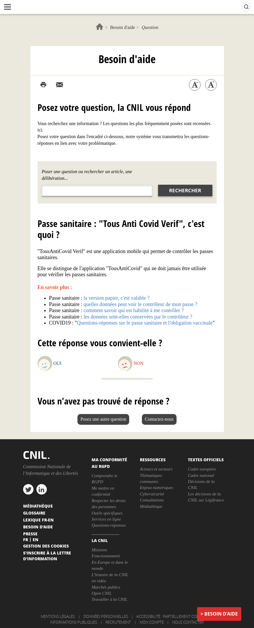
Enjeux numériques (156, 487)
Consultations (152, 500)
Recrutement (118, 622)
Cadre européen (202, 469)
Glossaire (34, 513)
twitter (28, 489)
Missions (99, 550)
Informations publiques (73, 622)
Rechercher (185, 190)
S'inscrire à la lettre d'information (47, 555)
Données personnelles (106, 616)
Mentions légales (58, 616)
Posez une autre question (103, 419)
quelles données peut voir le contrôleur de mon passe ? (140, 304)
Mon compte (152, 622)
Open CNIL (102, 593)
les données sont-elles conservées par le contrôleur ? (138, 317)
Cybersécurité (152, 494)
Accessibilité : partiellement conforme (174, 616)
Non (139, 363)
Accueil (99, 26)
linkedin (41, 489)
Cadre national (201, 475)
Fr (25, 539)
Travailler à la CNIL (109, 599)
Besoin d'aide (122, 27)
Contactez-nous (159, 419)
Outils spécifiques (107, 513)
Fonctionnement (106, 556)
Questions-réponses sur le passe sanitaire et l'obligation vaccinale (145, 323)
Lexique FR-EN (38, 520)
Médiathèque (151, 506)
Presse (30, 534)
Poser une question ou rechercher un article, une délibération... (87, 175)
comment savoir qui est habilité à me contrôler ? (134, 310)
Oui (57, 363)
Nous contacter (188, 622)
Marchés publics (106, 587)
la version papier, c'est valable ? (116, 298)
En (35, 539)
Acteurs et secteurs (156, 469)
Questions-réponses (109, 525)
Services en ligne (106, 519)
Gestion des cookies (46, 546)
